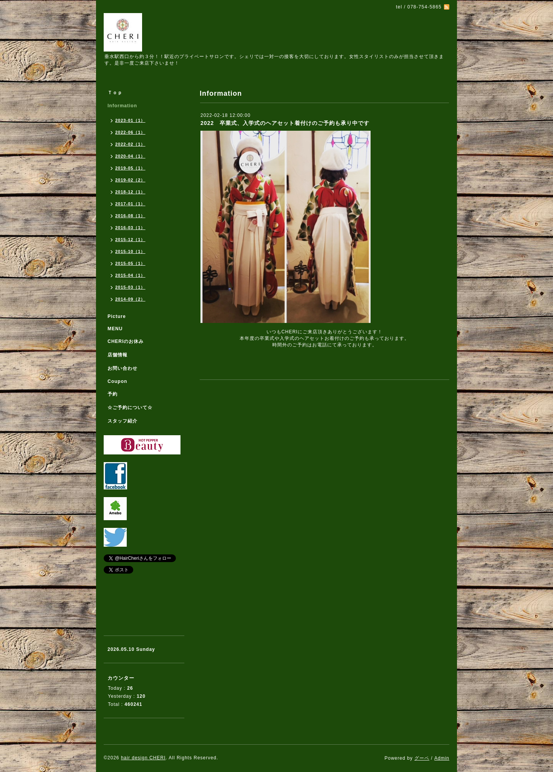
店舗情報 (117, 355)
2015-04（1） (130, 275)
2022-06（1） (130, 132)
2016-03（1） (130, 227)
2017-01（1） (130, 203)
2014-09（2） (130, 299)
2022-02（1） (130, 144)
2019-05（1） (130, 168)
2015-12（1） (130, 239)
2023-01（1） (130, 120)
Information (122, 105)
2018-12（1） (130, 192)
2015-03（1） (130, 287)
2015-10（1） (130, 251)
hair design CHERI (143, 757)
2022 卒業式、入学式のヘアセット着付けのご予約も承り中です (284, 123)
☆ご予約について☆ (130, 407)
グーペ (421, 758)
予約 (113, 394)
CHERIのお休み (126, 341)
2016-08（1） (130, 215)
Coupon (117, 381)
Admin (441, 758)
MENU (115, 328)
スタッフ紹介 (122, 421)
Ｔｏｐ (115, 92)
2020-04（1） (130, 156)
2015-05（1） (130, 263)
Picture (117, 316)
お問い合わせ (122, 368)
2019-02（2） (130, 180)
